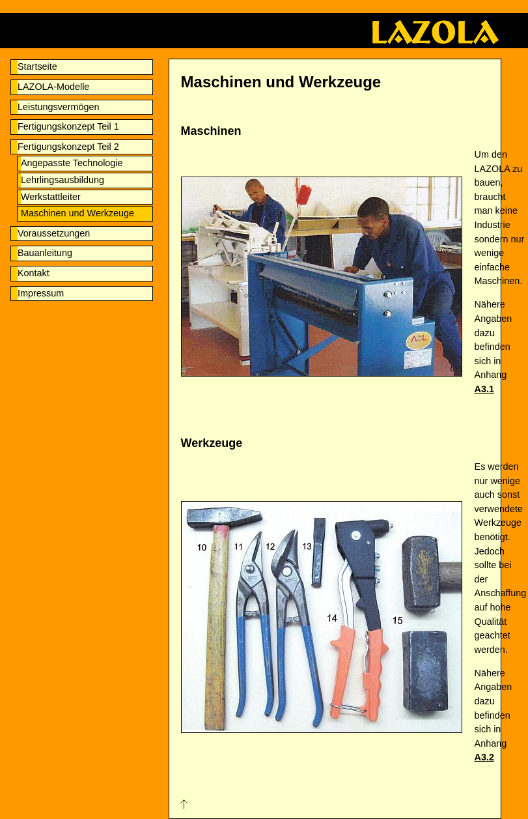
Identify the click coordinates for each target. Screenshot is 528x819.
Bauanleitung (45, 253)
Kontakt (33, 273)
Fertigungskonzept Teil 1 (68, 126)
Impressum (41, 293)
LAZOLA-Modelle (53, 86)
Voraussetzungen (54, 233)
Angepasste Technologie (72, 163)
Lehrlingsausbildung (62, 180)
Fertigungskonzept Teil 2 (68, 146)
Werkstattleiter (51, 197)
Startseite (37, 66)
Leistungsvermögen (59, 107)
